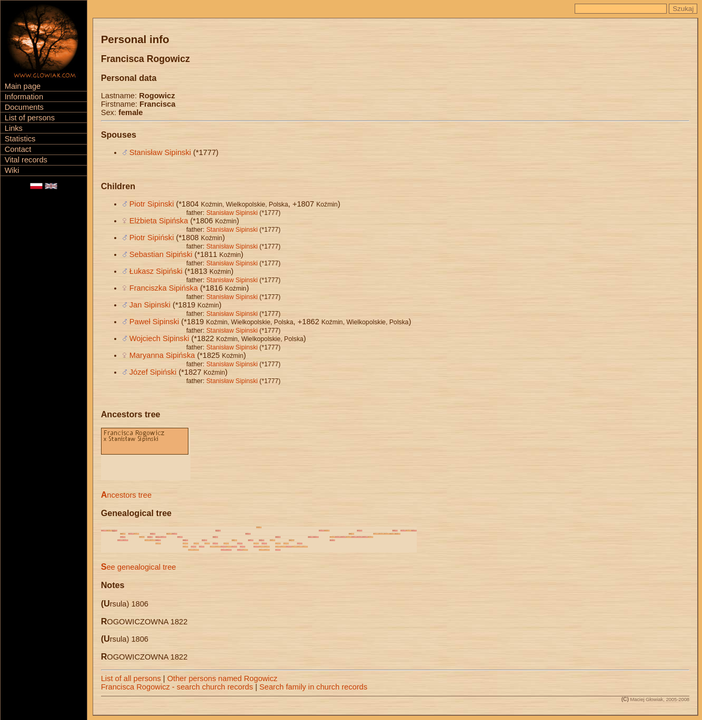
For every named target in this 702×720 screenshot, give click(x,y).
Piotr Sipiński (151, 237)
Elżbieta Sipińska (158, 221)
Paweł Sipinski (154, 321)
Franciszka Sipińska (163, 288)
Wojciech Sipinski (159, 338)
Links (14, 128)
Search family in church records (313, 687)
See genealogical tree (138, 567)
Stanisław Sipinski (160, 152)
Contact (18, 149)
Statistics (20, 139)
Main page (23, 86)
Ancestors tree (126, 495)
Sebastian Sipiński (161, 254)
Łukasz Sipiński (156, 271)
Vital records (26, 160)
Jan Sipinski (150, 305)
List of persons (30, 118)
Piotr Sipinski (151, 204)
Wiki (12, 170)
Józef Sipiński (153, 372)
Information (24, 96)
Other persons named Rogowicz (222, 678)
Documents (24, 107)
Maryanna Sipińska (162, 355)
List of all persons (131, 678)
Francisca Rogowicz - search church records (177, 687)
